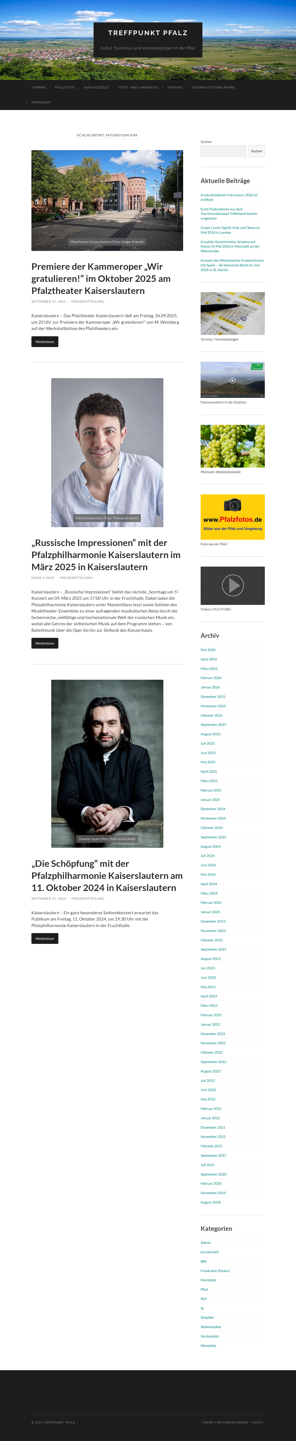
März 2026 (209, 668)
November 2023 (213, 930)
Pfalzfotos (65, 87)
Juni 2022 (208, 1089)
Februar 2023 (211, 1014)
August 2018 (211, 1202)
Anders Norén (235, 1422)
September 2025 (213, 724)
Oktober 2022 (212, 1052)
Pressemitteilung (87, 301)
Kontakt (175, 87)
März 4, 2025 (42, 589)
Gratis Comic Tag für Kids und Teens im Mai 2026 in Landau (230, 229)
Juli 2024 (208, 855)
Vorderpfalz (210, 1336)
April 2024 (209, 883)
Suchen (206, 141)
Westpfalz (208, 1345)
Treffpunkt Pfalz (148, 32)
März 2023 (209, 1005)
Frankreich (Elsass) (215, 1270)
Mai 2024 (208, 874)
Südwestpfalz (211, 1327)
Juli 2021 (208, 1164)
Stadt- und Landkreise (138, 87)
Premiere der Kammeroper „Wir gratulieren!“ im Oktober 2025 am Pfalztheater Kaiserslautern (103, 278)
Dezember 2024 (213, 809)
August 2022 (211, 1071)
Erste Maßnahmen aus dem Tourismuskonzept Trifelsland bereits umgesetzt (229, 213)
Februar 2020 (211, 1183)
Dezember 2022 (213, 1033)
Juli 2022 (208, 1080)
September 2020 (213, 1174)
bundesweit (210, 1251)
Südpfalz (207, 1317)
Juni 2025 (208, 752)
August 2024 (211, 846)
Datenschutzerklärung (213, 87)
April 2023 (209, 996)
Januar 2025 (210, 799)
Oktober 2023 (212, 940)
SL (202, 1308)
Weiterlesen (44, 341)
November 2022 (213, 1043)
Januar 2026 (210, 687)
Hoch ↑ (258, 1422)
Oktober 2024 (212, 827)
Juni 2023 (208, 977)
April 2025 (209, 771)
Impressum (40, 102)
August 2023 (211, 958)
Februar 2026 (211, 677)
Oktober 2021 (212, 1145)
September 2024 (213, 837)
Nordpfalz (208, 1280)
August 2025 (211, 733)
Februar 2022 (211, 1108)
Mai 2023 (208, 986)
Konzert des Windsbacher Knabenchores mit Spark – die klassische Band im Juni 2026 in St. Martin (232, 265)
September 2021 (213, 1155)
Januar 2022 (210, 1117)
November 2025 (213, 705)
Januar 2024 (210, 911)
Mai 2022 (208, 1099)
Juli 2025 (208, 743)
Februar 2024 (211, 902)
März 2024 (209, 893)
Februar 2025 (211, 790)
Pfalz (204, 1289)
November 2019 (213, 1192)
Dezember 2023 (213, 921)
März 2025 (209, 780)
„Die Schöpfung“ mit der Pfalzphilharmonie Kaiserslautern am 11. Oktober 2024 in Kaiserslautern (107, 893)
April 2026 (209, 659)
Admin (206, 1242)
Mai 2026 (208, 649)
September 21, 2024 (48, 922)
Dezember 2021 (213, 1127)
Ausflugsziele (96, 87)
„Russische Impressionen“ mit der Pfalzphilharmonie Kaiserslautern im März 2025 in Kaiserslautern (106, 560)
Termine (38, 87)
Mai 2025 (208, 762)
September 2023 (213, 949)
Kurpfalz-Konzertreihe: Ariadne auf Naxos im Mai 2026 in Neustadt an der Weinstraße (230, 246)
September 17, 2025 (48, 301)
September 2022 (213, 1061)
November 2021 (213, 1136)
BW (203, 1261)
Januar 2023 (210, 1024)
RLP (204, 1298)
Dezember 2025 (213, 696)
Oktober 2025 (212, 715)
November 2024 (213, 818)
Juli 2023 (208, 968)
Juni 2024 (208, 865)
